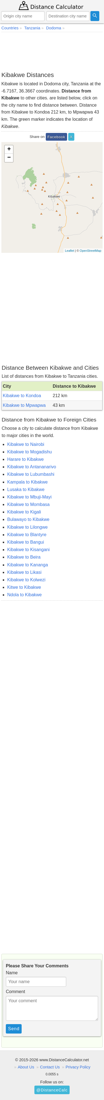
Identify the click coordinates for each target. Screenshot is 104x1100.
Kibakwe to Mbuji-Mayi (29, 497)
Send (13, 1028)
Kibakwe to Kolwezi (26, 579)
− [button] (9, 158)
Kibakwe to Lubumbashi (30, 474)
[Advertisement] (52, 51)
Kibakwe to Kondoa (22, 395)
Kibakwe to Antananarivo (31, 466)
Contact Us (50, 1067)
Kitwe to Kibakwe (24, 587)
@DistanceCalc (51, 1090)
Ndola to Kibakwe (24, 594)
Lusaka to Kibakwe (25, 489)
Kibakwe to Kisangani (28, 549)
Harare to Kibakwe (25, 459)
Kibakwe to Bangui (25, 542)
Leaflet (69, 250)
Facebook (56, 137)
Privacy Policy (77, 1067)
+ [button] (9, 149)
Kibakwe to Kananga (27, 564)
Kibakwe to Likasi (24, 572)
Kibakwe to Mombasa (28, 504)
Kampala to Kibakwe (27, 482)
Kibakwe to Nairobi (25, 444)
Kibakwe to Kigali (24, 512)
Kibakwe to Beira (23, 557)
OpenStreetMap (90, 250)
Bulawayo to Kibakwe (28, 519)
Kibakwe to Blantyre (26, 534)
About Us (26, 1067)
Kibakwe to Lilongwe (27, 527)
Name (12, 972)
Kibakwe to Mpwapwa (24, 405)
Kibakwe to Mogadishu (29, 451)
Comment (15, 991)
